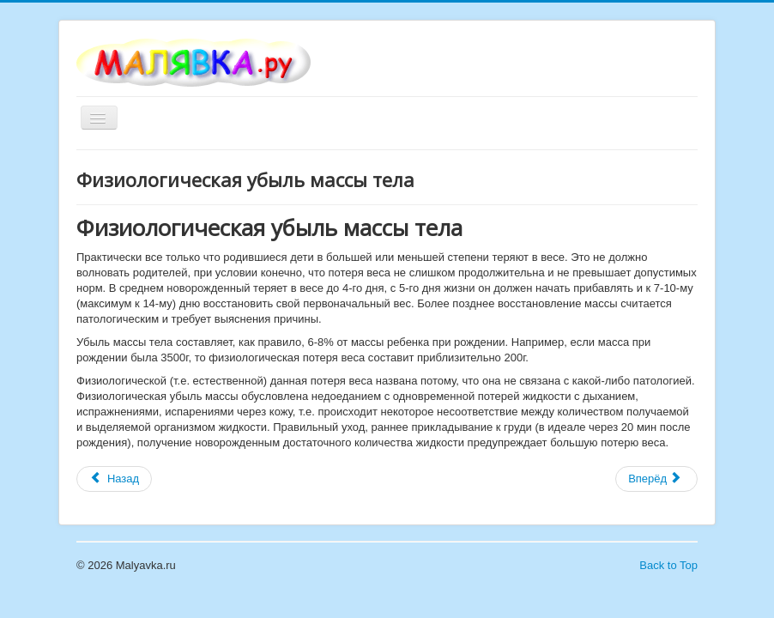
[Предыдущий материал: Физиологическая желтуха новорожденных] (114, 479)
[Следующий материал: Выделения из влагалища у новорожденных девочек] (656, 479)
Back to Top (668, 565)
